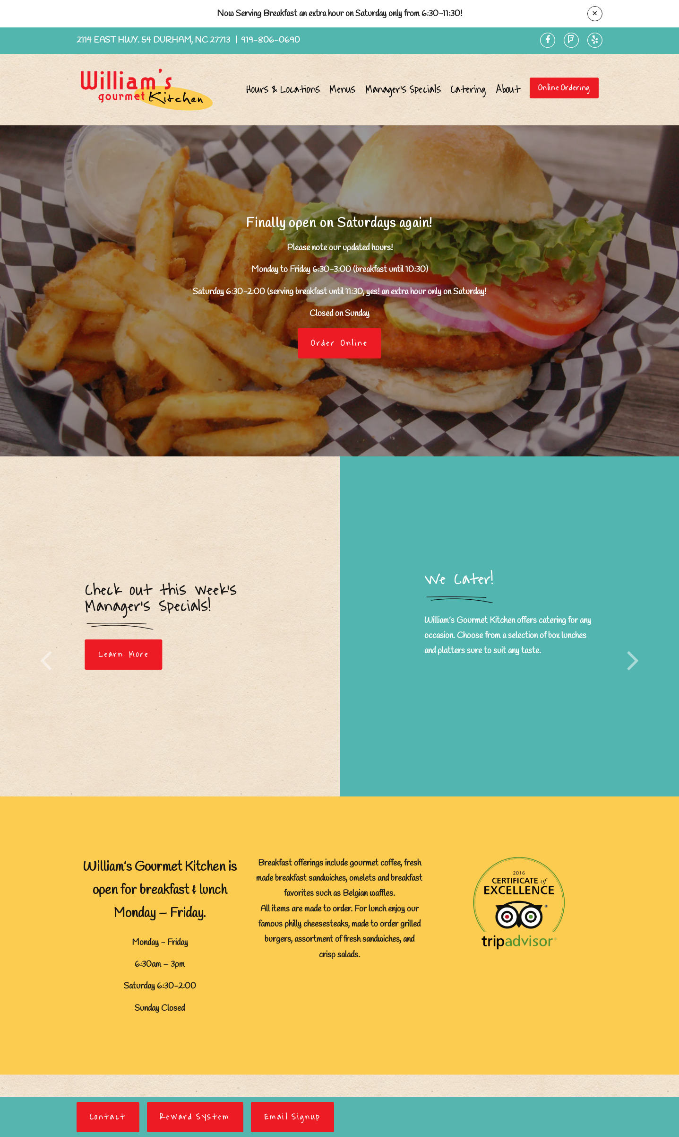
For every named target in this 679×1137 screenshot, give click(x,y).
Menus (343, 89)
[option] (339, 290)
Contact (108, 1117)
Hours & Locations (283, 89)
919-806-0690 (270, 40)
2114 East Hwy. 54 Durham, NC (154, 40)
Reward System (195, 1117)
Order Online (339, 343)
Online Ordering (564, 88)
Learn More (123, 654)
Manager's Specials (403, 89)
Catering (468, 89)
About (508, 89)
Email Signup (292, 1117)
